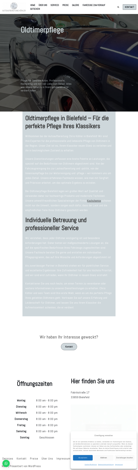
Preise (65, 5)
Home (32, 5)
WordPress (34, 466)
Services (55, 5)
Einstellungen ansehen (124, 457)
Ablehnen (103, 457)
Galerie (75, 5)
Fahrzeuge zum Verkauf (93, 5)
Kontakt (69, 346)
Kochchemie (94, 200)
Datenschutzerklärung (106, 464)
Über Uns (43, 5)
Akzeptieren (82, 457)
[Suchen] (118, 7)
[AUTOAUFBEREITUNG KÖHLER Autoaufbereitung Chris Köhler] (14, 7)
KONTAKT (129, 7)
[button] (6, 463)
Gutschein (35, 9)
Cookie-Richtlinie (91, 464)
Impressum (119, 464)
